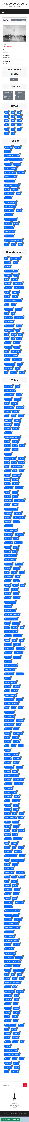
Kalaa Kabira (18, 635)
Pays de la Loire (10, 231)
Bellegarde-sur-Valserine (13, 437)
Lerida (21, 707)
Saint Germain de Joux (12, 915)
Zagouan (8, 1063)
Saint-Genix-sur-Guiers (12, 940)
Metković (20, 767)
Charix (7, 504)
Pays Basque (9, 227)
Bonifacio (8, 454)
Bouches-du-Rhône (11, 271)
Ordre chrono (20, 98)
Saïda (15, 898)
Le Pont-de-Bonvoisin (12, 703)
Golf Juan (15, 589)
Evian (7, 572)
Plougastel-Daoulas (18, 860)
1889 (7, 124)
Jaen (22, 627)
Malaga (8, 750)
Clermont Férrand (19, 517)
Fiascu (22, 572)
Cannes (8, 479)
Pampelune (18, 838)
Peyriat (22, 855)
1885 (20, 116)
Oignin (21, 817)
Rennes (8, 885)
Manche (8, 342)
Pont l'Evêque (9, 872)
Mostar (7, 800)
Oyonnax (8, 838)
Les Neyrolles (9, 724)
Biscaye (8, 266)
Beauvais (8, 432)
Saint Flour (9, 906)
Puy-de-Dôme (16, 351)
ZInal (7, 1071)
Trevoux (8, 1020)
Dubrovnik (19, 564)
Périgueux (8, 851)
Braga (14, 462)
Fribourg (8, 580)
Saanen (8, 898)
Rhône (7, 359)
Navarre (17, 347)
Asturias (8, 151)
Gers (13, 313)
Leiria (21, 334)
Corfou (16, 538)
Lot (13, 338)
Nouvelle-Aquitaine (11, 219)
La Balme (17, 644)
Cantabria (17, 164)
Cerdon (8, 496)
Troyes (21, 1025)
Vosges (22, 372)
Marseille (8, 758)
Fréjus (18, 576)
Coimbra (8, 521)
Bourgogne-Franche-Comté (14, 159)
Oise (7, 351)
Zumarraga (15, 1071)
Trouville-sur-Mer (10, 1025)
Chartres (15, 504)
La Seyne (8, 661)
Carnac (8, 483)
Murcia (19, 210)
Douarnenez (9, 564)
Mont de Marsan (19, 779)
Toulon (15, 1016)
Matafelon (17, 758)
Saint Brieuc (9, 902)
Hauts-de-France (10, 206)
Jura (7, 334)
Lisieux (16, 728)
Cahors (8, 475)
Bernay (8, 445)
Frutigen (17, 580)
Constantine (9, 534)
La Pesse (8, 657)
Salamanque (9, 957)
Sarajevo (8, 965)
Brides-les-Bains (17, 466)
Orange (22, 830)
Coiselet (17, 521)
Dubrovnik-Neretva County (13, 300)
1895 (7, 133)
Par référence (20, 93)
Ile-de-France (9, 210)
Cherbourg (18, 513)
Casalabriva (19, 487)
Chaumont (8, 513)
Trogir (16, 1020)
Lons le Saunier (18, 733)
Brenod (22, 462)
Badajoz (18, 420)
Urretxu (14, 1029)
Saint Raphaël (9, 931)
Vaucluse (14, 372)
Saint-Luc (17, 944)
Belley (7, 441)
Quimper (15, 881)
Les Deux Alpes (10, 716)
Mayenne (17, 342)
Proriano (22, 877)
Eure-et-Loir (9, 309)
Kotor (22, 640)
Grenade (8, 597)
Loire (7, 338)
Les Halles (20, 720)
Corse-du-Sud (18, 283)
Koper (15, 640)
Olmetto (8, 826)
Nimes (22, 813)
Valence (8, 1033)
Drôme (15, 296)
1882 (19, 112)
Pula (7, 881)
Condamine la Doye (11, 530)
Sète (7, 974)
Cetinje (15, 496)
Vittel (15, 1058)
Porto (14, 877)
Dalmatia (15, 189)
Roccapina (8, 889)
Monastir (8, 779)
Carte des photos (8, 93)
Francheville (9, 576)
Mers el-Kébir (9, 767)
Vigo (22, 1041)
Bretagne (8, 164)
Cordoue (8, 538)
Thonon (17, 1008)
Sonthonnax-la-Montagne (13, 982)
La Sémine (17, 657)
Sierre (15, 978)
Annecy (8, 411)
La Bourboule (9, 648)
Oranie (16, 223)
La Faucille (8, 652)
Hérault (19, 325)
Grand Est (8, 197)
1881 (13, 112)
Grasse (16, 593)
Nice (15, 813)
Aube (16, 262)
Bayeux (8, 428)
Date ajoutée (7, 61)
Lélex (7, 707)
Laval (7, 690)
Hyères (8, 623)
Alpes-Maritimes (16, 258)
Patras (7, 847)
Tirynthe (8, 1012)
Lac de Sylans (9, 673)
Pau (14, 847)
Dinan (15, 551)
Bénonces (16, 441)
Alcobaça (18, 399)
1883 (7, 116)
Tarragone (8, 999)
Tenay (17, 999)
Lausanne (17, 686)
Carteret (16, 483)
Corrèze (8, 283)
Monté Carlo (19, 783)
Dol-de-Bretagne (10, 559)
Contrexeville (20, 534)
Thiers (16, 1003)
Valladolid (17, 1033)
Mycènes (8, 809)
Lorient (7, 737)
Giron (7, 589)
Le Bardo (15, 690)
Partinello (15, 843)
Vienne (15, 1041)
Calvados (8, 275)
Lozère (19, 338)
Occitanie (8, 223)
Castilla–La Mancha (11, 168)
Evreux (14, 572)
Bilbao (7, 449)
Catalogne (21, 172)
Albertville (8, 399)
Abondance (9, 386)
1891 (19, 124)
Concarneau (9, 525)
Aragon (18, 147)
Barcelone (8, 424)
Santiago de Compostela (13, 961)
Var (6, 372)
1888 (20, 120)
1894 (19, 129)
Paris (7, 843)
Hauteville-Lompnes (11, 619)
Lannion (8, 686)
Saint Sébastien (10, 936)
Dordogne (16, 292)
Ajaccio (19, 394)
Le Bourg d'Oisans (11, 695)
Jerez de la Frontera (11, 631)
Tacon (17, 995)
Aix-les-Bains (9, 394)
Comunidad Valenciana (12, 185)
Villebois (8, 1046)
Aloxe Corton (9, 407)
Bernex (22, 445)
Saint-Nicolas (9, 948)
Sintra (22, 978)
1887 (13, 120)
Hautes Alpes (9, 325)
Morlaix (17, 796)
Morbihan (8, 347)
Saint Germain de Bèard (12, 910)
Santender (19, 957)
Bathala (17, 424)
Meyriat (8, 771)
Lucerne (17, 741)
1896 (13, 133)
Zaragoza (8, 1067)
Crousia (16, 547)
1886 (7, 120)
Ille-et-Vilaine (9, 330)
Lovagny (8, 741)
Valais (14, 244)
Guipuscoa (9, 317)
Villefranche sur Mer (11, 1050)
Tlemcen (17, 1012)
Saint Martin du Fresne (12, 923)
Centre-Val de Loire (11, 176)
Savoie (20, 364)
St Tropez (8, 995)
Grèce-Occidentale (11, 202)
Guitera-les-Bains (10, 610)
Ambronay (20, 407)
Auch (14, 415)
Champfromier (20, 500)
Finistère (19, 309)
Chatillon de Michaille (11, 509)
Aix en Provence (10, 390)
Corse (7, 189)
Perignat (21, 847)
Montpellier (9, 788)
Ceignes (15, 492)
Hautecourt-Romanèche (12, 614)
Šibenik (7, 978)
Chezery (8, 517)
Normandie (9, 214)
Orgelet (8, 834)
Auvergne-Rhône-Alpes (12, 155)
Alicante (15, 403)
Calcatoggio (17, 475)
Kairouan (8, 635)
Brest (7, 466)
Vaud (21, 244)
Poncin (7, 864)
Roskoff (17, 889)
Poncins (15, 864)
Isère (18, 330)
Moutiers (8, 805)
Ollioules (16, 822)
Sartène (17, 965)
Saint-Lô (8, 944)
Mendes (8, 762)
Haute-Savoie (9, 321)
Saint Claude (20, 902)
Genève (8, 585)
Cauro (7, 492)
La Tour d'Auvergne (11, 665)
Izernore (15, 627)
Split (15, 986)
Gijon (23, 585)
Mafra (14, 745)
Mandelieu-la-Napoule (12, 754)
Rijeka (15, 885)
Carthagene (9, 487)
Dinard (7, 292)
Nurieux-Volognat (11, 817)
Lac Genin (20, 673)
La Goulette (19, 652)
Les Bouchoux (10, 712)
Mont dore (8, 783)
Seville (20, 974)
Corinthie (15, 279)
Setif (13, 974)
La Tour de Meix (10, 669)
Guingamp (8, 606)
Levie (19, 724)
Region (5, 44)
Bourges (22, 458)
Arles (7, 415)
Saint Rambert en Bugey (12, 927)
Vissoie (7, 1058)
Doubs (7, 296)
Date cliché (6, 55)
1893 (13, 129)
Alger (7, 403)
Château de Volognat (14, 3)
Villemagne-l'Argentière (12, 1054)
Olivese (8, 822)
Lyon (7, 745)
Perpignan (18, 851)
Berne (15, 445)
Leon (14, 707)
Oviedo (15, 834)
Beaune (16, 428)
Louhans (16, 737)
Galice (19, 193)
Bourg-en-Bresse (10, 458)
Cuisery (8, 551)
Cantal (16, 275)
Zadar (22, 1058)
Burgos (8, 470)
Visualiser (22, 20)
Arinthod (16, 411)
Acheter (14, 20)
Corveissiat (9, 542)
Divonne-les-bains (11, 555)
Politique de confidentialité (10, 1119)
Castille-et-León (10, 172)
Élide (7, 304)
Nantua (16, 809)
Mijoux (15, 771)
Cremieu (8, 547)
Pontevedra (21, 872)
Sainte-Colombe (10, 953)
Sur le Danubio (7, 46)
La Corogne (21, 648)
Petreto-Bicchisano (11, 855)
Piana (7, 860)
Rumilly (16, 893)
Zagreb (16, 1063)
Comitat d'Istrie (10, 181)
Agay (18, 386)
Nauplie (8, 813)
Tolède (7, 1016)
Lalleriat (8, 678)
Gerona (16, 585)
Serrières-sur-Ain (19, 970)
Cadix (15, 470)
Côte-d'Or (8, 287)
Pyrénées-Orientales (11, 355)
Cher (7, 279)
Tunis (18, 368)
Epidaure (17, 568)
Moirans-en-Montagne (12, 775)
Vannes (8, 1041)
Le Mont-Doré (9, 699)
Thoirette (8, 1008)
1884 (13, 116)
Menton (16, 762)
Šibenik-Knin (9, 368)
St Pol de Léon (10, 991)
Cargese (16, 479)
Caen (22, 470)
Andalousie (9, 147)
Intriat (7, 627)
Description (6, 50)
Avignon (21, 415)
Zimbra (17, 1067)
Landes (14, 334)
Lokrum (8, 733)
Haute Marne (19, 317)
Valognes (16, 1037)
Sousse (8, 986)
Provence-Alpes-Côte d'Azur (14, 240)
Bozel (7, 462)
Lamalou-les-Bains (11, 682)
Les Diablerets (9, 720)
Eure (14, 304)
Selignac (8, 970)
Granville (8, 593)
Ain (6, 258)
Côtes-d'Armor (19, 287)
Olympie (16, 826)
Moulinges (16, 800)
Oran (15, 830)
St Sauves (20, 991)
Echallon (8, 568)
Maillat (21, 745)
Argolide (8, 262)
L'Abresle (8, 644)
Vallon (7, 1037)
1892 (7, 129)
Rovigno (8, 893)
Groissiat (17, 597)
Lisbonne (8, 728)
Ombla (7, 830)
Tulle (7, 1029)
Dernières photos (8, 98)
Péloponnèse (9, 236)
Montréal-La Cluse (11, 792)
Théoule (8, 1003)
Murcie (16, 805)
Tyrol (7, 244)
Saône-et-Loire (17, 359)
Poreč (7, 877)
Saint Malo (8, 919)
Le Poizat (20, 699)
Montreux (8, 796)
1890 (13, 124)
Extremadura (9, 193)
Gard (7, 313)
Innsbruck (16, 623)
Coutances (19, 542)
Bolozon (15, 449)
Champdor (9, 500)
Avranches (8, 420)
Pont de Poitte (9, 868)
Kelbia (7, 640)
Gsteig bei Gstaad (10, 602)
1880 (7, 112)
